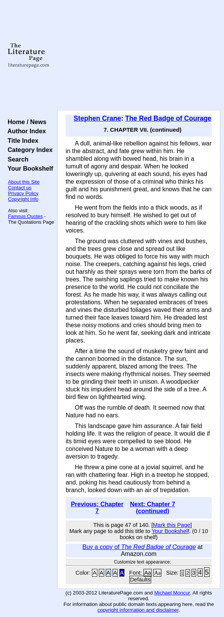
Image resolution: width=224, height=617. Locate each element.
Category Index (28, 149)
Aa (147, 573)
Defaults (140, 580)
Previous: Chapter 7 (97, 507)
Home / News (25, 121)
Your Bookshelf (28, 168)
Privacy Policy (23, 193)
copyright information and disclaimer (138, 610)
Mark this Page (171, 525)
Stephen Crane (97, 118)
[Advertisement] (139, 55)
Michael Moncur (172, 593)
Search (16, 159)
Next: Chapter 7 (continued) (152, 507)
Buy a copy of (139, 547)
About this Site (24, 182)
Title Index (21, 140)
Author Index (25, 131)
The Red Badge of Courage (168, 118)
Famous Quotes (25, 216)
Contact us (19, 188)
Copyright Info (23, 199)
